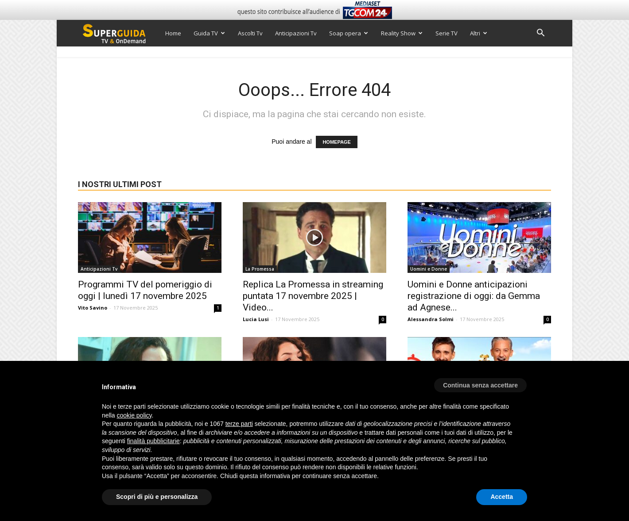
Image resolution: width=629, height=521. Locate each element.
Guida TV (209, 33)
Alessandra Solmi (431, 319)
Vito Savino (92, 307)
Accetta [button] (501, 496)
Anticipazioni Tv (296, 33)
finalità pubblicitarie (153, 440)
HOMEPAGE (336, 142)
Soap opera (348, 33)
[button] (540, 34)
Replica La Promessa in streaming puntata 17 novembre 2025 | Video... (313, 296)
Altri (478, 33)
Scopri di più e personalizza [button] (157, 496)
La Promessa (259, 269)
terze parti (239, 423)
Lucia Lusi (256, 319)
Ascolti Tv (250, 33)
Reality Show (402, 33)
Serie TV (446, 33)
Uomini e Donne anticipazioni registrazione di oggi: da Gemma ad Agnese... (474, 296)
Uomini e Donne (428, 269)
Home (173, 33)
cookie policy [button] (133, 415)
